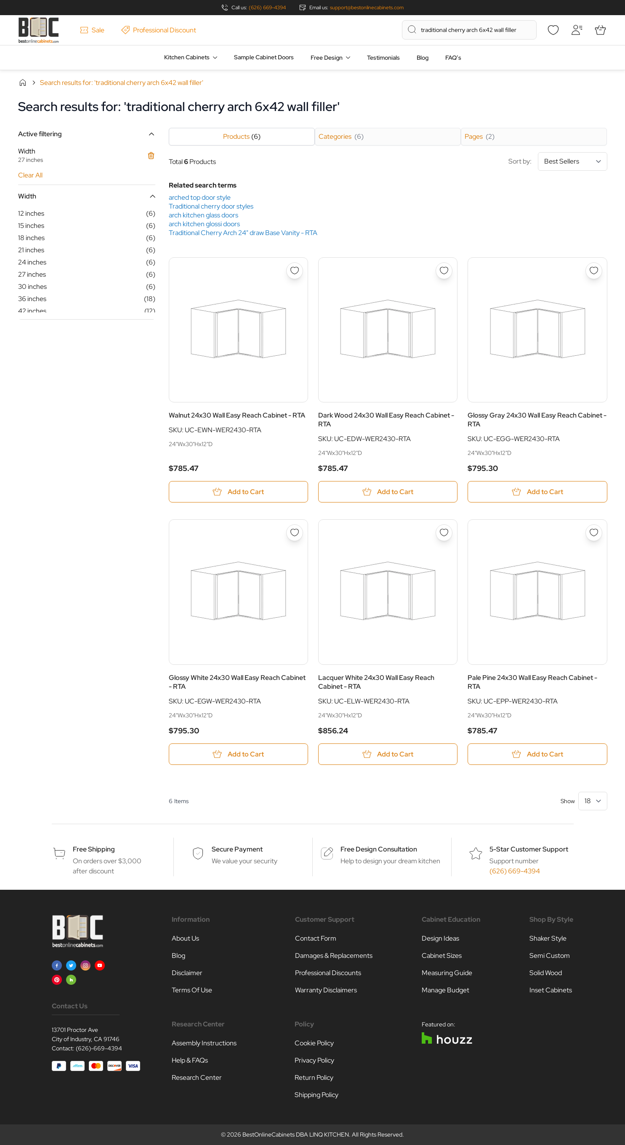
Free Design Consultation (378, 849)
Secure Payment (237, 849)
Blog (422, 57)
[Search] (412, 29)
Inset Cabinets (550, 990)
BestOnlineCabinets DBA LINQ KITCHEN (295, 1134)
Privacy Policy (314, 1060)
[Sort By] (572, 161)
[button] (86, 134)
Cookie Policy (314, 1043)
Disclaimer (187, 972)
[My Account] (577, 30)
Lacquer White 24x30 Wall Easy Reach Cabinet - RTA (376, 682)
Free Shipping (94, 849)
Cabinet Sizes (442, 955)
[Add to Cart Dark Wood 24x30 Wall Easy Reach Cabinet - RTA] (387, 491)
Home (22, 82)
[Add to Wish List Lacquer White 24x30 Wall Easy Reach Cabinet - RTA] (444, 532)
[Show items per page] (592, 801)
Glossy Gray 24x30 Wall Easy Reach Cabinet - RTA (537, 419)
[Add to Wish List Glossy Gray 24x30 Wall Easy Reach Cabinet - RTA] (593, 270)
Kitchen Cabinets (187, 57)
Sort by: (557, 161)
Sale (92, 30)
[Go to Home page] (38, 30)
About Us (185, 938)
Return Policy (314, 1077)
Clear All (30, 175)
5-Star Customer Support (528, 849)
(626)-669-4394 (99, 1048)
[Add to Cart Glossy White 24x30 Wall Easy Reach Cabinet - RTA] (238, 754)
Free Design (327, 57)
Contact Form (315, 938)
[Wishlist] (553, 30)
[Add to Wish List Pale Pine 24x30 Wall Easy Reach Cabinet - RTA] (593, 532)
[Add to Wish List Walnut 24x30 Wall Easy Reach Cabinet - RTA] (294, 270)
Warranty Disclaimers (326, 990)
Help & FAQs (190, 1060)
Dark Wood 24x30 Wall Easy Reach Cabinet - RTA (386, 419)
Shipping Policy (316, 1094)
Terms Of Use (192, 990)
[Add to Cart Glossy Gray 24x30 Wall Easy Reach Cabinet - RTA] (537, 491)
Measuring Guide (447, 972)
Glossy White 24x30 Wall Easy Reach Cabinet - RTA (237, 682)
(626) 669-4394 (267, 7)
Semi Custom (549, 955)
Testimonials (383, 57)
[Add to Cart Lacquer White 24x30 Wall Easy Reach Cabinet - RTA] (387, 754)
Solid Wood (545, 972)
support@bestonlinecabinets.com (367, 7)
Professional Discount (158, 30)
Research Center (197, 1077)
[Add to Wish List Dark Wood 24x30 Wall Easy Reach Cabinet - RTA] (444, 270)
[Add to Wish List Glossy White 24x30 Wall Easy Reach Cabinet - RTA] (294, 532)
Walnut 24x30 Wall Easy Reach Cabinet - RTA (237, 415)
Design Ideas (440, 938)
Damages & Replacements (333, 955)
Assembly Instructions (204, 1043)
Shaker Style (547, 938)
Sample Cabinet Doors (264, 57)
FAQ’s (453, 57)
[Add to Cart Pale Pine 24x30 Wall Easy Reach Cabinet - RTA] (537, 754)
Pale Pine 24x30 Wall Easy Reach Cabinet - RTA (532, 682)
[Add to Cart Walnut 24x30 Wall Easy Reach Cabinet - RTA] (238, 491)
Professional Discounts (328, 972)
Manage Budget (445, 990)
